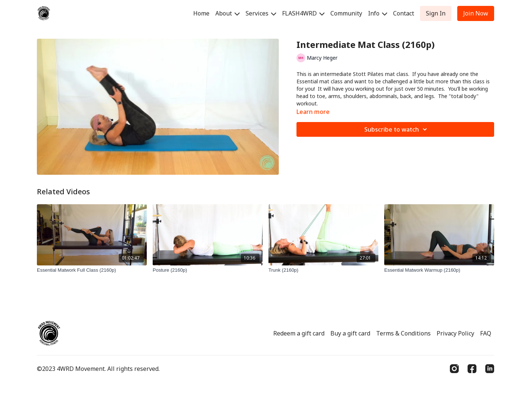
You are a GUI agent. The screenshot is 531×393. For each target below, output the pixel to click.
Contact (403, 13)
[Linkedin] (489, 368)
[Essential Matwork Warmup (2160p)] (439, 270)
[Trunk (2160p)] (323, 270)
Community (346, 13)
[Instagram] (454, 368)
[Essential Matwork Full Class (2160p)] (92, 270)
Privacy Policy (455, 333)
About (227, 13)
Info (377, 13)
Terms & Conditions (403, 333)
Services (261, 13)
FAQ (485, 333)
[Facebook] (472, 368)
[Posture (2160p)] (208, 270)
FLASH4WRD (303, 13)
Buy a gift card (350, 333)
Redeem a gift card (298, 333)
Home (201, 13)
